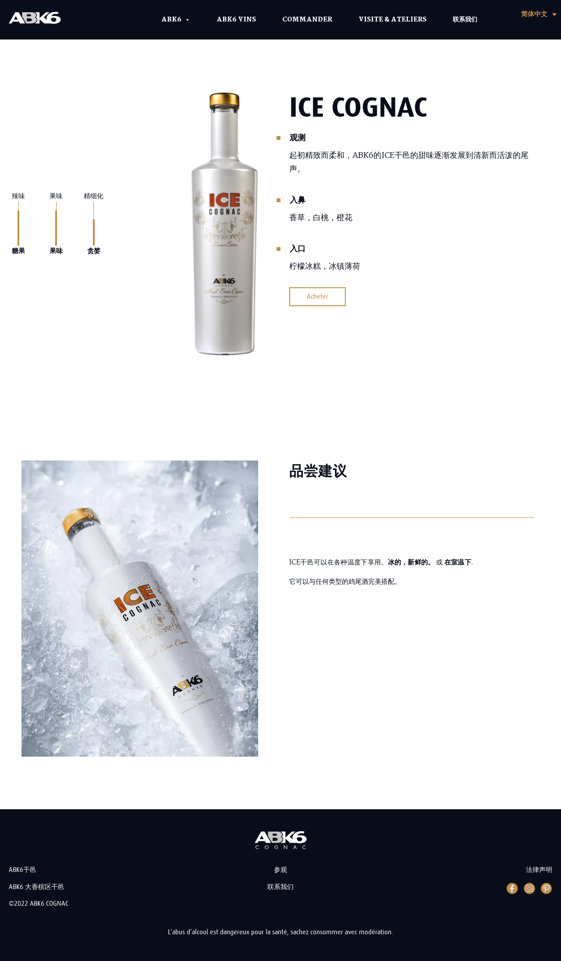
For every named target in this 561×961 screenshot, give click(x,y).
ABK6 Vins (236, 19)
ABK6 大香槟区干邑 (36, 887)
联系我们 (465, 19)
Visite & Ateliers (392, 19)
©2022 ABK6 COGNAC (38, 903)
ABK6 (175, 20)
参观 (280, 870)
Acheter (317, 296)
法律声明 (539, 870)
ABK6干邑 (22, 870)
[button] (539, 14)
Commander (307, 19)
